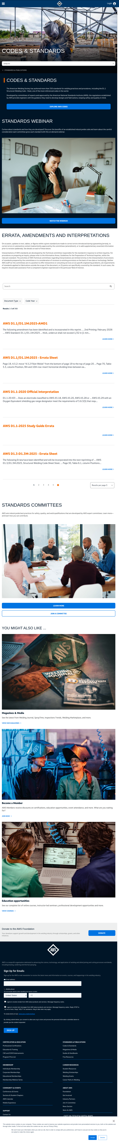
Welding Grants (68, 1076)
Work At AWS (67, 1110)
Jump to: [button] (6, 63)
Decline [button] (102, 1137)
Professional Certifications (12, 1046)
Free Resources (68, 1057)
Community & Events (12, 1088)
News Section (67, 1106)
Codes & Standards (69, 1046)
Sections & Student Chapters (13, 1095)
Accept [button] (92, 1137)
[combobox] (54, 286)
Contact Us (6, 1114)
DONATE (101, 933)
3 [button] (43, 485)
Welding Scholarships (70, 1072)
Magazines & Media (70, 1049)
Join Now (6, 816)
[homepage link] (58, 949)
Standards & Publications (15, 70)
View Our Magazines (10, 723)
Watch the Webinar (59, 221)
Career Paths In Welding (71, 1080)
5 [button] (53, 485)
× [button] (113, 1121)
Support (6, 1111)
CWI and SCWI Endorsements (13, 1053)
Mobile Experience (9, 1103)
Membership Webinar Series (13, 1080)
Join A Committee (69, 1103)
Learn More (107, 339)
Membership (8, 1065)
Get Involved (67, 1095)
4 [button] (48, 485)
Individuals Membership (11, 1069)
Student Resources (69, 1069)
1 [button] (33, 485)
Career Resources (71, 1065)
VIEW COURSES (8, 911)
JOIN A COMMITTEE (59, 613)
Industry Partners (69, 1099)
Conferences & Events (10, 1091)
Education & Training (10, 1049)
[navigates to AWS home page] (59, 6)
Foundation (67, 1091)
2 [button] (38, 485)
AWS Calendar (8, 1099)
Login (109, 3)
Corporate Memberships (11, 1072)
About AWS (67, 1088)
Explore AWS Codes (59, 107)
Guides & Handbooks (70, 1053)
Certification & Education (14, 1042)
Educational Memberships (12, 1076)
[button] (110, 286)
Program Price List (9, 1057)
